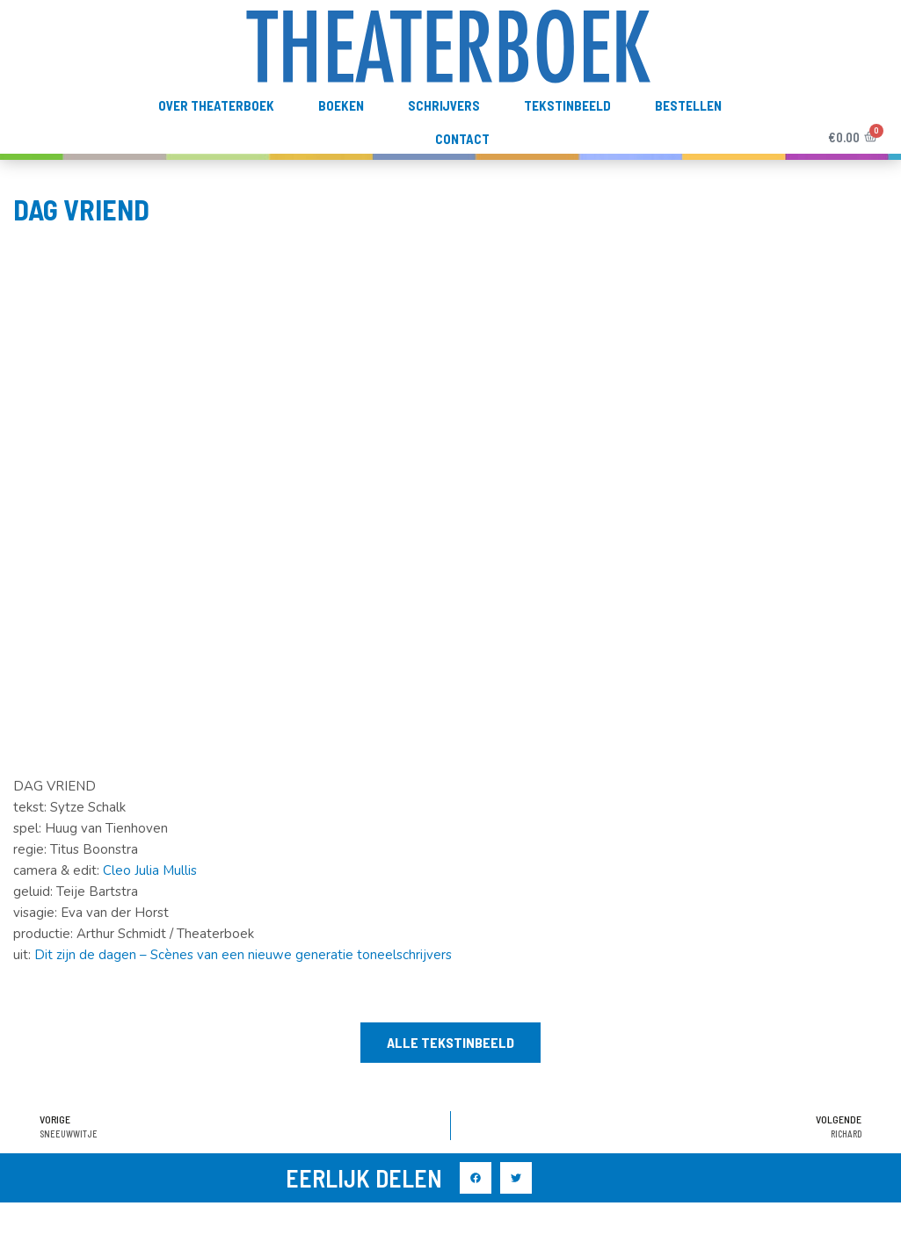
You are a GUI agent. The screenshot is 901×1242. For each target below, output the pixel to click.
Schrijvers (444, 105)
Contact (462, 139)
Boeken (341, 105)
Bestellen (688, 105)
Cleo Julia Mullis (150, 870)
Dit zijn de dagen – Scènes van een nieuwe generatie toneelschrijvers (243, 955)
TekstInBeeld (567, 105)
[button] (450, 1042)
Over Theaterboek (216, 105)
